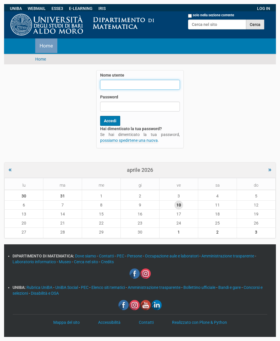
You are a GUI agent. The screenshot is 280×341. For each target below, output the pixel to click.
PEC (121, 256)
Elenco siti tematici (108, 287)
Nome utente (112, 75)
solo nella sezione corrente (213, 15)
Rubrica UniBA (39, 287)
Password (109, 97)
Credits (107, 261)
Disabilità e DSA (45, 293)
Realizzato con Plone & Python (199, 322)
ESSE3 (57, 8)
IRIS (102, 8)
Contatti (107, 256)
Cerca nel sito (86, 261)
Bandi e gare (230, 287)
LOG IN (263, 8)
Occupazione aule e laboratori (172, 256)
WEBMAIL (37, 8)
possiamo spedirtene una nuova (129, 140)
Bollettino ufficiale (199, 287)
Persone (135, 256)
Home (46, 46)
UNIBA (16, 8)
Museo (65, 261)
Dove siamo (86, 256)
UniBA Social (66, 287)
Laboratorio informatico (35, 261)
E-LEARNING (81, 8)
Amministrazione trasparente (228, 256)
